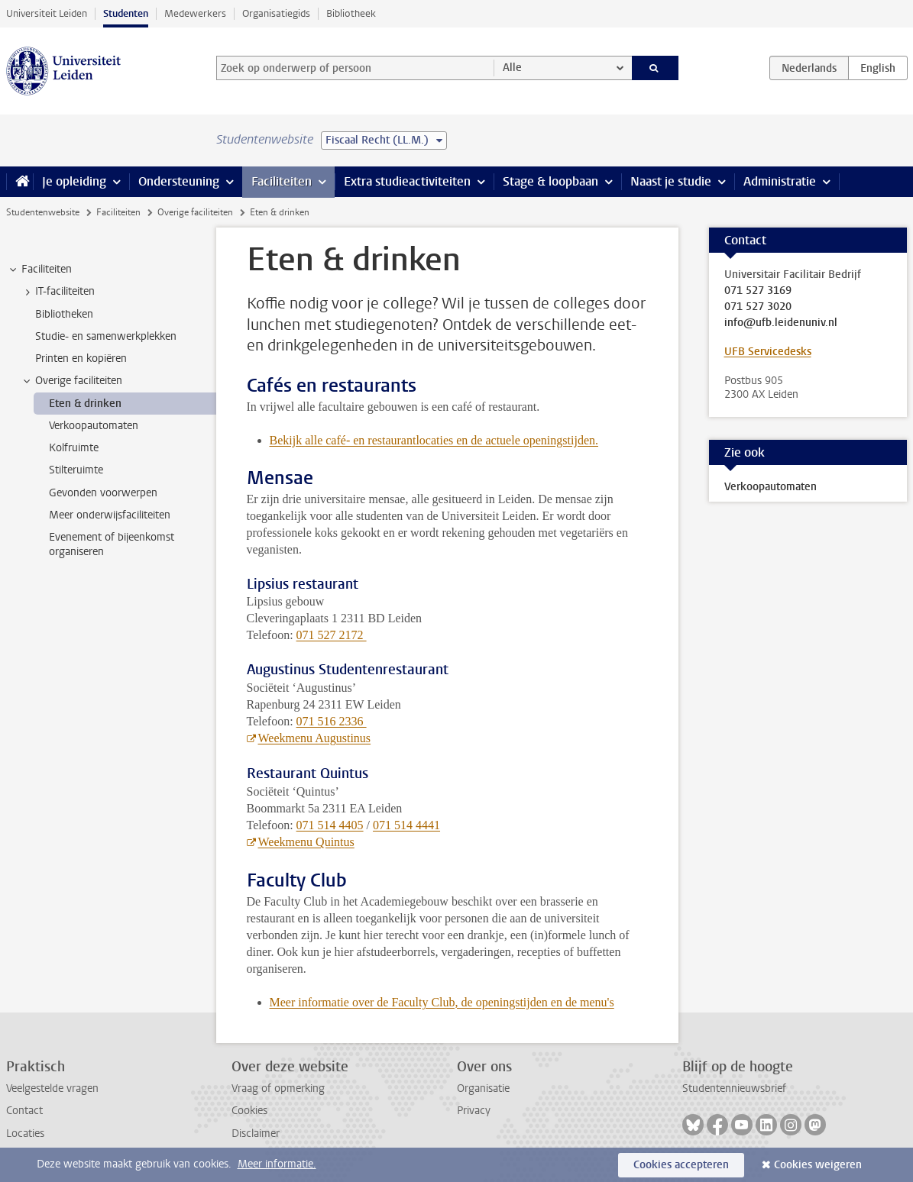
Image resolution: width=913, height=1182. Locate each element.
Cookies (249, 1110)
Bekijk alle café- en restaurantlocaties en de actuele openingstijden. (434, 440)
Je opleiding (74, 181)
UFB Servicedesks (767, 351)
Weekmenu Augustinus (314, 737)
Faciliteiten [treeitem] (39, 269)
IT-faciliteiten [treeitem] (58, 291)
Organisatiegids (276, 13)
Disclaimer (255, 1133)
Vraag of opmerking (278, 1088)
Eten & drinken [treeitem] (85, 403)
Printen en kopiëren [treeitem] (81, 358)
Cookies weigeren (818, 1165)
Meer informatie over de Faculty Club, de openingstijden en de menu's (442, 1002)
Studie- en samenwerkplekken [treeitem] (105, 336)
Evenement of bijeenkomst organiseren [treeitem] (111, 544)
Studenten (125, 13)
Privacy (473, 1110)
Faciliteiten (281, 181)
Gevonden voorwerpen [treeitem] (103, 493)
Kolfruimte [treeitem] (74, 448)
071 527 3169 (758, 291)
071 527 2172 (331, 634)
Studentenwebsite (42, 212)
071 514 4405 (330, 825)
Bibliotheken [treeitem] (64, 314)
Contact (24, 1110)
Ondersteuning (178, 181)
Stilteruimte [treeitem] (76, 470)
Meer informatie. (277, 1164)
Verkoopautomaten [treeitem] (93, 425)
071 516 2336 (331, 721)
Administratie (779, 181)
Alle (512, 67)
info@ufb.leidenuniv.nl (780, 323)
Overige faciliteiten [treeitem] (71, 381)
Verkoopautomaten (770, 487)
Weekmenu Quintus (306, 841)
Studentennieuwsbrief (734, 1088)
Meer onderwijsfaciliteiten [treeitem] (109, 515)
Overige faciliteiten (195, 212)
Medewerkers (195, 13)
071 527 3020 (758, 307)
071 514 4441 (406, 825)
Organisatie (483, 1088)
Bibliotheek (351, 13)
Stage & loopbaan (550, 181)
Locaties (25, 1133)
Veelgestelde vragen (52, 1088)
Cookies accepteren (681, 1165)
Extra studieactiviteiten (407, 181)
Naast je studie (670, 181)
